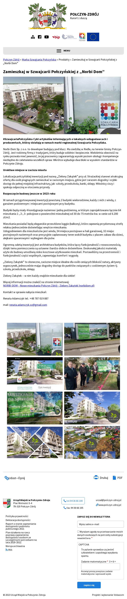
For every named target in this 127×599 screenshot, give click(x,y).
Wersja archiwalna (15, 546)
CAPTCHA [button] (84, 544)
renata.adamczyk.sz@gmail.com (28, 305)
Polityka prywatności (17, 516)
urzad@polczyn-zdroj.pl (108, 500)
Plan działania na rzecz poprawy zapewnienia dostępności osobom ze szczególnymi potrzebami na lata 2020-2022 (21, 537)
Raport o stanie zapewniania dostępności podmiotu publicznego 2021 (21, 526)
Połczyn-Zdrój (84, 14)
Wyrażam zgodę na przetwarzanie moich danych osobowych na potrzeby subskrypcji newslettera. (100, 535)
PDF (119, 478)
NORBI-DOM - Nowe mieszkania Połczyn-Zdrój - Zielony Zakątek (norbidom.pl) (49, 285)
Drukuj (104, 478)
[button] (35, 339)
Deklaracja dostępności (18, 520)
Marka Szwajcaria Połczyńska (39, 59)
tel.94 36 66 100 (73, 500)
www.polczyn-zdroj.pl (108, 504)
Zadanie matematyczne (93, 561)
